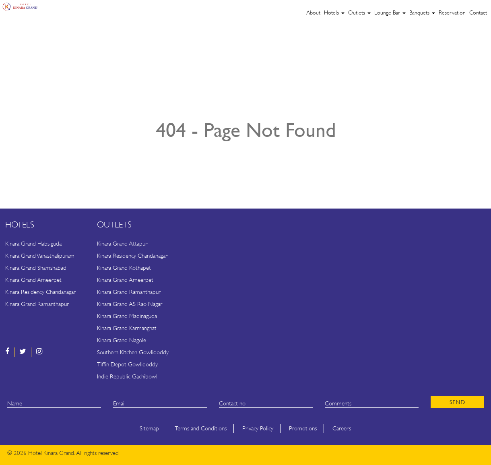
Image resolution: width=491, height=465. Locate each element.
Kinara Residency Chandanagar (40, 292)
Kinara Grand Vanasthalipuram (39, 255)
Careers (341, 429)
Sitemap (149, 429)
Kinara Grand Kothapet (124, 268)
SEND (457, 402)
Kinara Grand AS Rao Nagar (129, 304)
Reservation (452, 12)
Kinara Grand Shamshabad (35, 268)
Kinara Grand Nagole (121, 340)
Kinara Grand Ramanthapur (37, 304)
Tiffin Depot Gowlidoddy (127, 364)
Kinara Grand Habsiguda (33, 243)
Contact (478, 12)
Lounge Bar (390, 12)
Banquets (422, 12)
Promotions (303, 429)
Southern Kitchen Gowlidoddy (133, 352)
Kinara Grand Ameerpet (33, 280)
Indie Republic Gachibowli (128, 376)
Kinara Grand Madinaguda (127, 316)
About (313, 12)
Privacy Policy (257, 429)
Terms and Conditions (201, 429)
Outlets (359, 12)
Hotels (334, 12)
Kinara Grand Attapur (122, 243)
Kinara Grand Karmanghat (127, 328)
